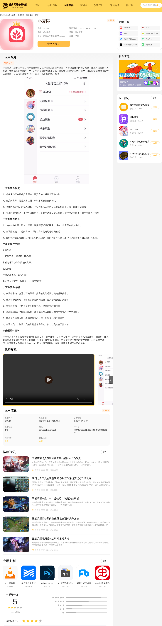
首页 (38, 5)
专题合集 (115, 5)
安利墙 (83, 5)
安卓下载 (53, 43)
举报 (106, 410)
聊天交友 (29, 15)
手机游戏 (52, 5)
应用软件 (68, 5)
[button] (111, 380)
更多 (105, 452)
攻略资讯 (98, 5)
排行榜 (129, 5)
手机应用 (21, 15)
